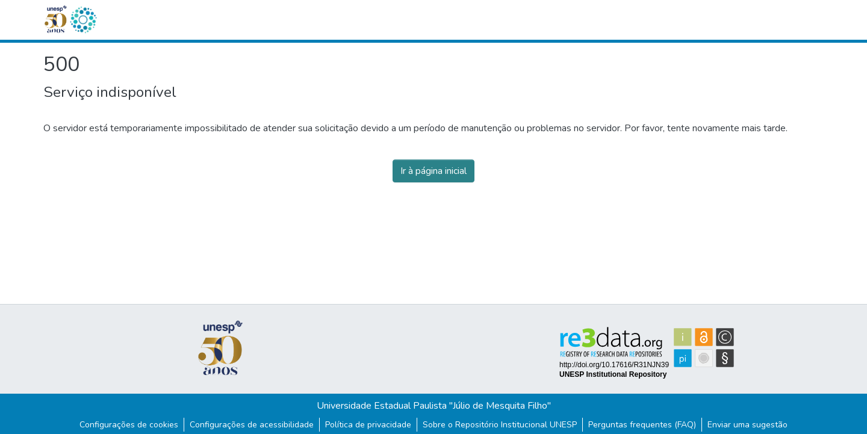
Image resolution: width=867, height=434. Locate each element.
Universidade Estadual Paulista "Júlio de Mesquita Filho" (434, 405)
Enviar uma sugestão (747, 424)
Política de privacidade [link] (368, 424)
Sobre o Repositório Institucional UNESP (500, 424)
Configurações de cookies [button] (128, 424)
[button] (83, 20)
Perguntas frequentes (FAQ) (642, 424)
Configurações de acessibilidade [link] (252, 424)
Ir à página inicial (433, 171)
